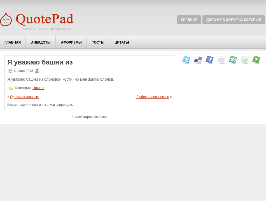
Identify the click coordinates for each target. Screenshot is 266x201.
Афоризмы (71, 42)
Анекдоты (41, 42)
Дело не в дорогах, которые (233, 20)
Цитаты (122, 42)
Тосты (98, 42)
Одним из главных (24, 97)
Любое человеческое (152, 97)
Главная (189, 20)
